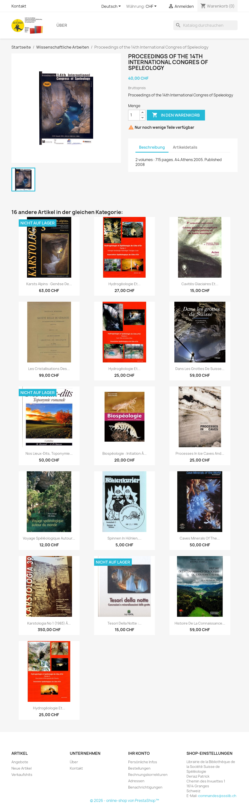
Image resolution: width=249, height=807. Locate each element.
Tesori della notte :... (124, 623)
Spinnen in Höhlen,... (124, 538)
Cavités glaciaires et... (199, 284)
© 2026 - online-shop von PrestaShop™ (124, 800)
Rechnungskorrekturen (148, 774)
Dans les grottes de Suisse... (199, 368)
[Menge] (134, 115)
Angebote (19, 762)
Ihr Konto (139, 753)
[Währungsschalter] (152, 6)
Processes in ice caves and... (200, 453)
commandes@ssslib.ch (217, 795)
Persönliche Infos (142, 762)
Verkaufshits (21, 774)
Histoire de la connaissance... (200, 623)
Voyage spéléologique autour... (49, 538)
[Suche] (205, 25)
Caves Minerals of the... (200, 538)
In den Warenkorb (176, 115)
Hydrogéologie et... (124, 284)
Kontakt (18, 6)
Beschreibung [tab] (152, 147)
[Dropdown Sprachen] (112, 6)
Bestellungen (139, 768)
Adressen (136, 781)
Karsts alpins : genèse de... (49, 284)
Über (61, 25)
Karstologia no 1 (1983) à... (49, 623)
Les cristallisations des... (49, 368)
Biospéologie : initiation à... (124, 453)
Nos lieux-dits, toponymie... (49, 453)
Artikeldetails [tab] (185, 147)
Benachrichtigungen (145, 787)
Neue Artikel (21, 768)
